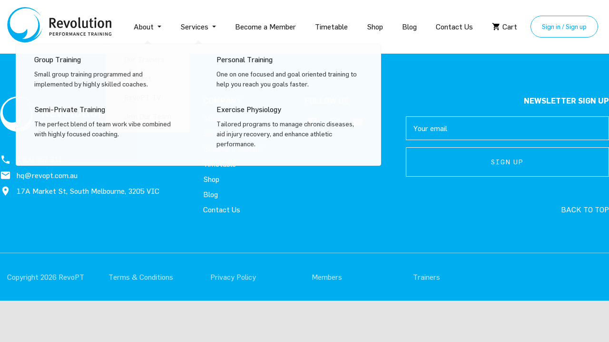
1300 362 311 (31, 159)
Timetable (331, 26)
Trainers (426, 277)
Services (194, 26)
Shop (375, 26)
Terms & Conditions (140, 277)
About (144, 26)
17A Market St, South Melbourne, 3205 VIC (79, 191)
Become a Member (265, 26)
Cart (504, 26)
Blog (409, 26)
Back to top (585, 209)
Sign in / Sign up (564, 26)
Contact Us (454, 26)
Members (327, 277)
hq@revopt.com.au (39, 175)
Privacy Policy (233, 277)
